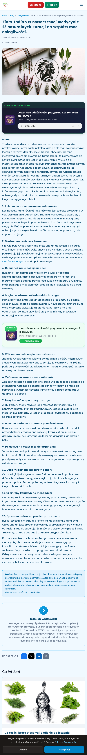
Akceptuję (64, 749)
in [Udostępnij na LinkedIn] (39, 656)
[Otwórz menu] (81, 5)
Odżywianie (23, 15)
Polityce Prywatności (65, 742)
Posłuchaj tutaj (30, 341)
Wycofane (35, 5)
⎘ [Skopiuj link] (46, 656)
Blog (11, 15)
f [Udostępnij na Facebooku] (24, 656)
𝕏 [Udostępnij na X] (31, 656)
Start (4, 15)
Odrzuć (23, 749)
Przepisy (52, 5)
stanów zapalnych (13, 261)
